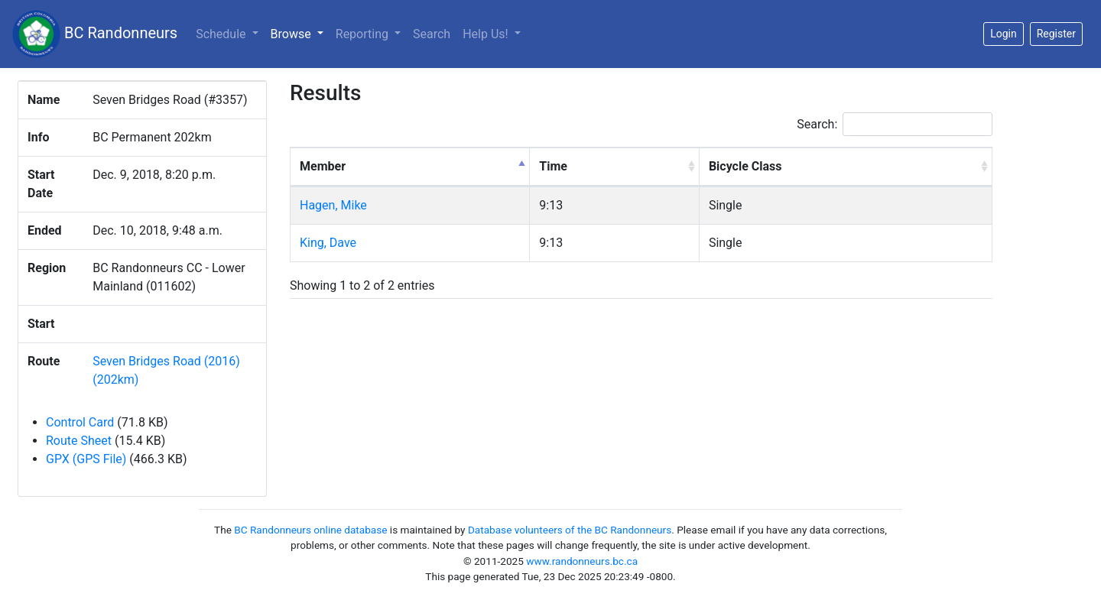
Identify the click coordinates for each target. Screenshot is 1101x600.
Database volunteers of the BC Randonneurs (569, 530)
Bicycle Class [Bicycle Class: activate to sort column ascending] (745, 166)
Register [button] (1056, 34)
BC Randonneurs (94, 34)
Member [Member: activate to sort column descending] (323, 166)
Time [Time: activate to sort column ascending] (553, 166)
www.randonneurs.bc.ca (582, 561)
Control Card (80, 422)
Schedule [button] (222, 34)
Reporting (363, 34)
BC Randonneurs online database (310, 530)
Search (431, 34)
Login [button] (1003, 34)
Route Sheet (79, 440)
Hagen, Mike (333, 205)
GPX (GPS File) (86, 459)
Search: (894, 124)
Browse (300, 32)
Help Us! (487, 34)
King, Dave (328, 242)
